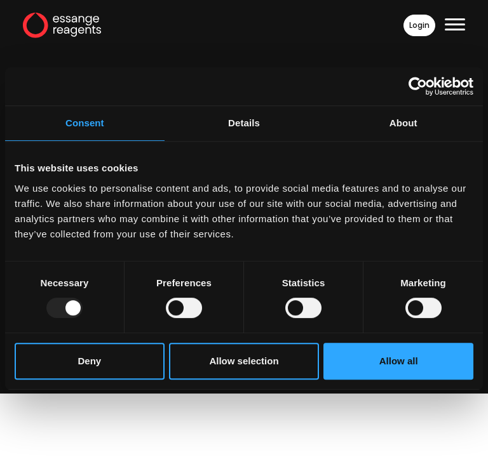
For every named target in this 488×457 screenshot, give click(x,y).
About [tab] (403, 122)
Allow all (398, 360)
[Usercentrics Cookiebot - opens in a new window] (417, 86)
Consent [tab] (84, 122)
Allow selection (243, 360)
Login (419, 25)
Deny (89, 360)
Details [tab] (244, 122)
